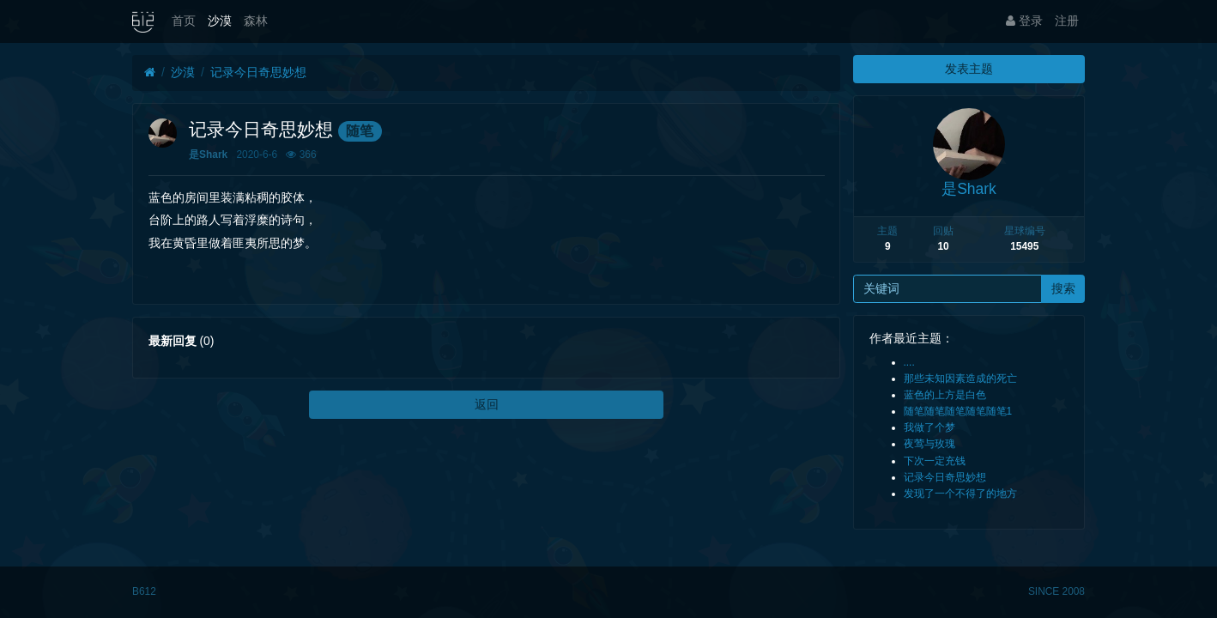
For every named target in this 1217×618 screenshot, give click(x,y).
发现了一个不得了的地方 (960, 494)
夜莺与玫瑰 (929, 444)
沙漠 (220, 20)
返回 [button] (487, 404)
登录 (1024, 20)
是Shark (208, 154)
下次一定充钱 (935, 461)
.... (909, 362)
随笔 (359, 131)
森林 (256, 20)
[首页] (149, 73)
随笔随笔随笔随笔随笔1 (958, 411)
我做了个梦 (929, 427)
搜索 (1063, 288)
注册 (1067, 20)
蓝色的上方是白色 (945, 395)
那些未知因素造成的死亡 (960, 379)
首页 (184, 20)
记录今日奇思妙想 (258, 72)
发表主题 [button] (969, 69)
